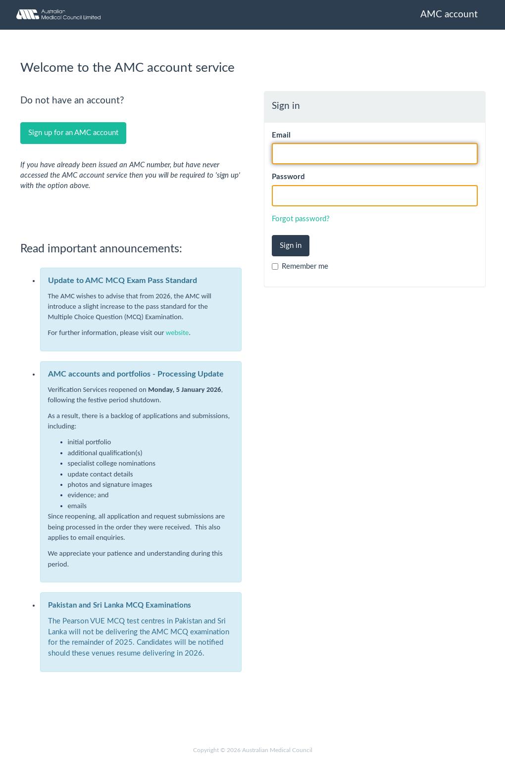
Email (281, 135)
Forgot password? (301, 219)
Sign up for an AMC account (73, 133)
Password (288, 177)
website (177, 332)
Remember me (300, 266)
